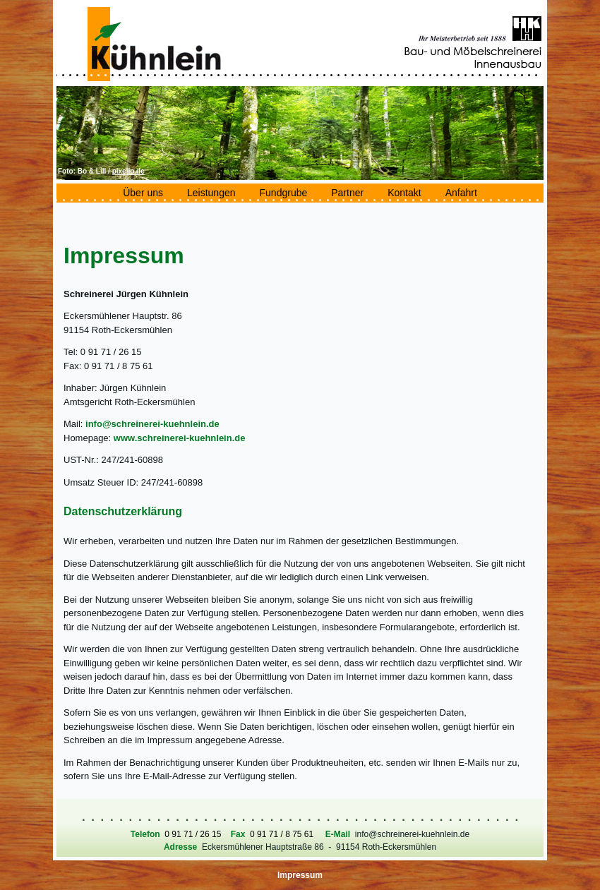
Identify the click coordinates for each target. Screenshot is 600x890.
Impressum (300, 875)
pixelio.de (128, 171)
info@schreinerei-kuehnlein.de (152, 424)
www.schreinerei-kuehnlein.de (180, 438)
